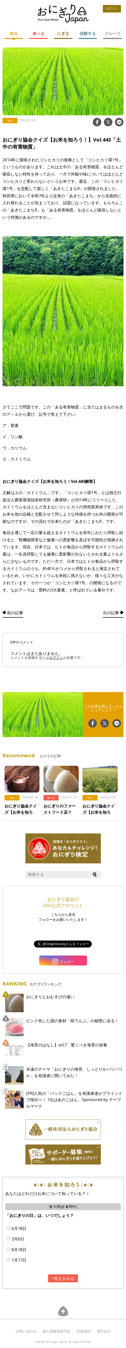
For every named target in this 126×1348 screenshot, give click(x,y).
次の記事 (111, 612)
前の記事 (15, 612)
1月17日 (19, 1260)
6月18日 (19, 1228)
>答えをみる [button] (63, 1278)
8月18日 (19, 1249)
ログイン (112, 8)
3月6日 (18, 1239)
